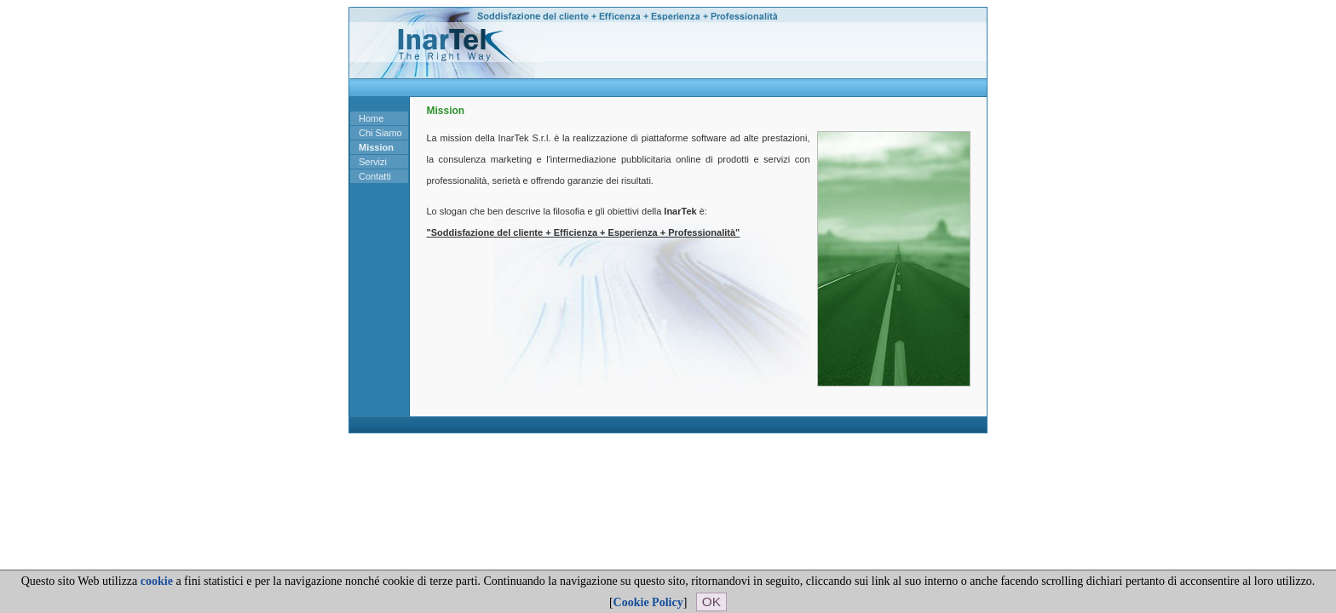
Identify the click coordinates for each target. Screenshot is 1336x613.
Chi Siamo (380, 133)
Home (371, 118)
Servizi (373, 162)
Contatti (375, 176)
